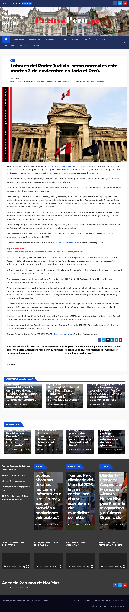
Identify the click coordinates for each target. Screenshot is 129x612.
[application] (16, 561)
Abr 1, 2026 (107, 450)
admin (16, 78)
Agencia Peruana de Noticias (13, 18)
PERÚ (87, 39)
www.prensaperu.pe (99, 82)
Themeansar (45, 601)
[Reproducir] (5, 566)
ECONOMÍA (51, 39)
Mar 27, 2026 (107, 524)
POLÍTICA (100, 39)
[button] (125, 42)
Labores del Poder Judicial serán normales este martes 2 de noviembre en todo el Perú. (64, 68)
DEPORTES (34, 39)
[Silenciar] (24, 566)
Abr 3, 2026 (13, 450)
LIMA (64, 39)
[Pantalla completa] (27, 566)
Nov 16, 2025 (75, 524)
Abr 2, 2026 (76, 450)
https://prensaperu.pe (61, 166)
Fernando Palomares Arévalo (57, 82)
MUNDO (76, 39)
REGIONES (9, 45)
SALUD (23, 45)
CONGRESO (18, 39)
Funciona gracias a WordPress (13, 601)
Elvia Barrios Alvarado (35, 82)
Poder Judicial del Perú (80, 82)
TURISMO (36, 45)
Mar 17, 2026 (43, 524)
